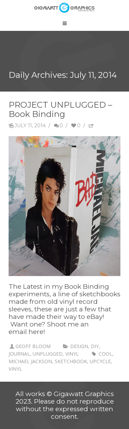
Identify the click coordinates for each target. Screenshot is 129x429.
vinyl (72, 353)
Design (79, 346)
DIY (95, 346)
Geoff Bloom (33, 346)
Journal (19, 353)
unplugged (48, 353)
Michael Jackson (30, 361)
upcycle (100, 361)
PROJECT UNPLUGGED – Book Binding (60, 109)
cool (105, 353)
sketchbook (71, 361)
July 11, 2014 (27, 125)
